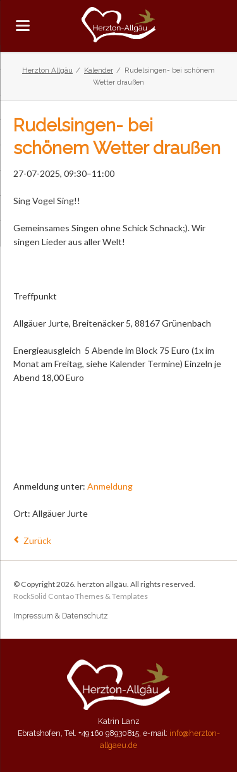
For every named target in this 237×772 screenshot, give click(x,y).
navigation (23, 25)
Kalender (98, 70)
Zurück (37, 540)
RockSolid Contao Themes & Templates (80, 596)
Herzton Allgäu (47, 70)
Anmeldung (110, 486)
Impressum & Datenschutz (60, 615)
